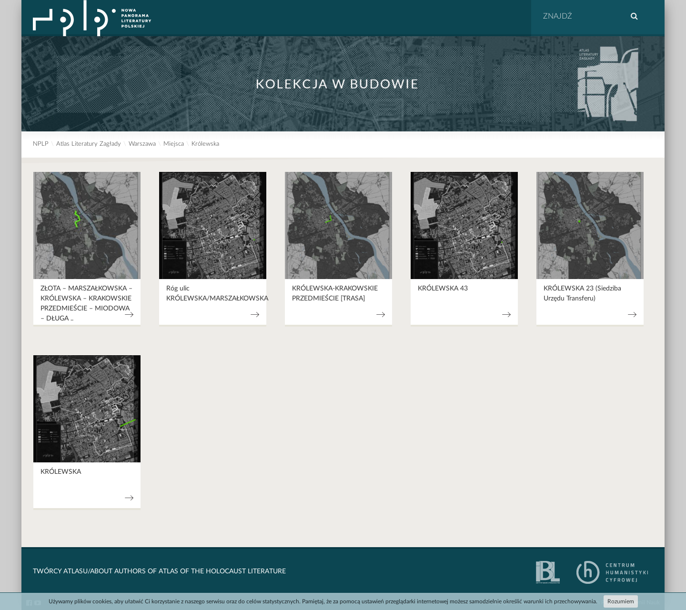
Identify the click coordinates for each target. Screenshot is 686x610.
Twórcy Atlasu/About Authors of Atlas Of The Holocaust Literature (159, 571)
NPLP (41, 144)
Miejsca (173, 144)
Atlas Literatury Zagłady (88, 144)
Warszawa (142, 144)
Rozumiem (620, 601)
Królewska (205, 144)
